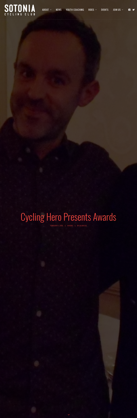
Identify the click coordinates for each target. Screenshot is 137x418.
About (47, 9)
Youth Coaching (75, 9)
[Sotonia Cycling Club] (19, 10)
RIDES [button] (92, 9)
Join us (118, 9)
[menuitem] (46, 9)
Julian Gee (83, 180)
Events (105, 9)
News (59, 9)
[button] (129, 9)
